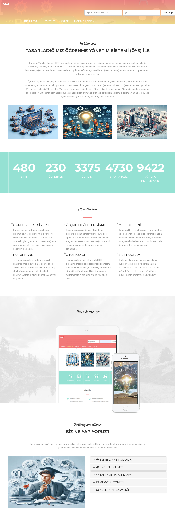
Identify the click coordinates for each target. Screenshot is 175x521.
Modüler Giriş (84, 21)
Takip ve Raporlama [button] (112, 474)
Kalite (65, 21)
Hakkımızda (30, 21)
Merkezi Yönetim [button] (109, 482)
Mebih (8, 4)
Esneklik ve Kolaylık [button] (112, 459)
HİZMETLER (49, 21)
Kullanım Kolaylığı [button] (111, 489)
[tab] (128, 460)
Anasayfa (11, 20)
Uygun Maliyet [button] (108, 467)
